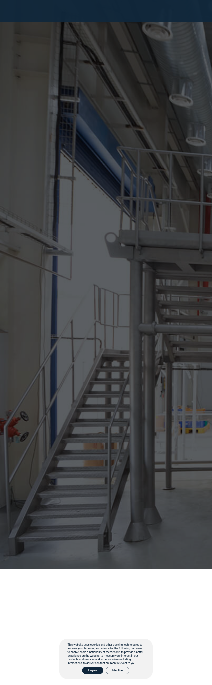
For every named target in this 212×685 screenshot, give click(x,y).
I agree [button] (92, 670)
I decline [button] (117, 670)
